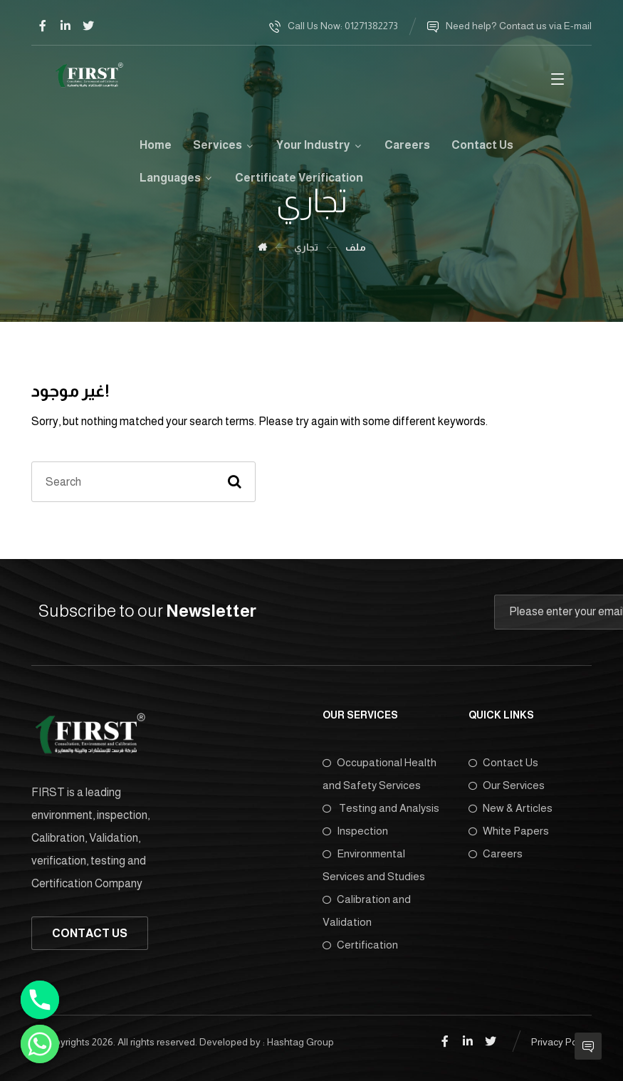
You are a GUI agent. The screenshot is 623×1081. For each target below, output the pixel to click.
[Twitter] (88, 25)
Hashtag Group (300, 1042)
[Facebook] (42, 25)
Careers (495, 853)
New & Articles (510, 808)
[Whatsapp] (40, 1044)
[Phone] (40, 1000)
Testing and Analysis (381, 808)
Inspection (355, 831)
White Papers (508, 831)
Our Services (506, 785)
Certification (360, 945)
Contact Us (503, 762)
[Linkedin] (65, 25)
